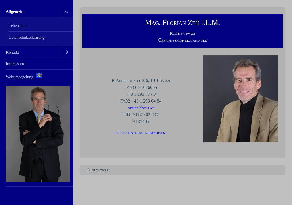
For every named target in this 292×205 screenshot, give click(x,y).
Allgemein (14, 11)
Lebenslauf (18, 25)
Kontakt (12, 52)
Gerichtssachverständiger (140, 132)
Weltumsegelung (24, 76)
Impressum (15, 64)
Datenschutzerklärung (26, 37)
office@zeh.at (141, 107)
